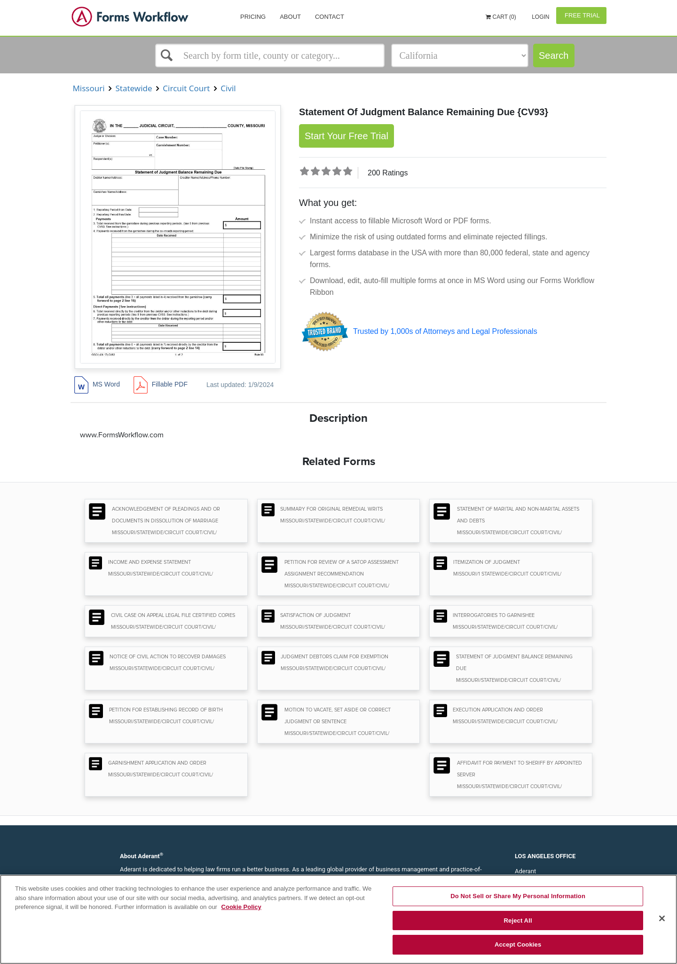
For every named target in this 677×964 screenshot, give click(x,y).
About (290, 16)
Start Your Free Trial (346, 136)
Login (540, 17)
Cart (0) (501, 17)
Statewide (133, 88)
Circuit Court (186, 88)
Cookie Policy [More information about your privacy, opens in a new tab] (241, 906)
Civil (228, 88)
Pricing (253, 16)
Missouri (89, 88)
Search (553, 55)
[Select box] (270, 55)
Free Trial (581, 15)
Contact (329, 16)
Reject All (518, 920)
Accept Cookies (518, 944)
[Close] (662, 918)
